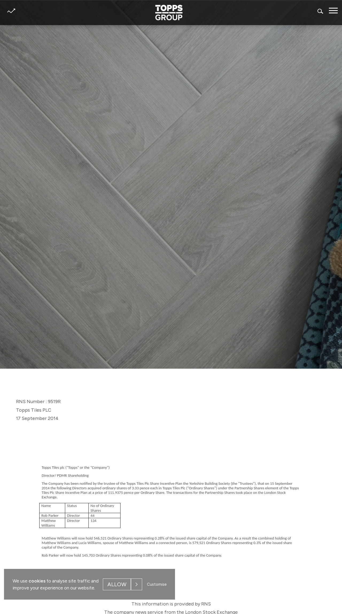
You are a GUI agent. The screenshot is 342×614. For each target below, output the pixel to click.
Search (320, 11)
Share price (11, 11)
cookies (37, 581)
